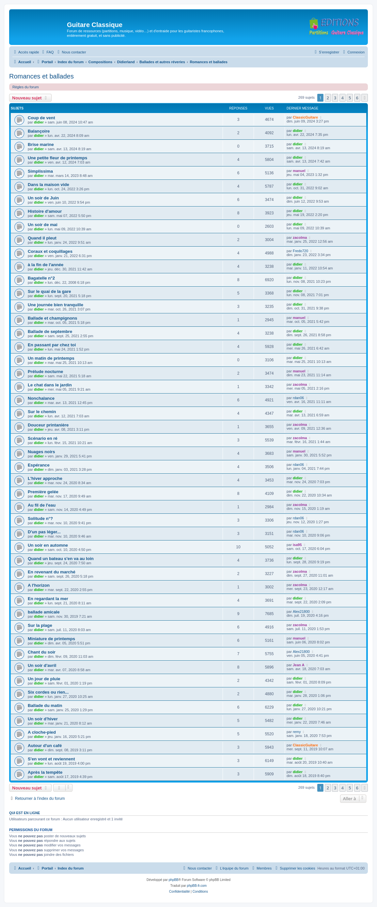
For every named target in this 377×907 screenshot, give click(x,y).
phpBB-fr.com (197, 885)
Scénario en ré (42, 438)
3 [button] (335, 98)
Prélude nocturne (45, 371)
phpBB (174, 880)
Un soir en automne (48, 545)
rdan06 (298, 398)
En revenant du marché (51, 571)
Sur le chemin (42, 411)
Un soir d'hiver (43, 718)
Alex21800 (301, 611)
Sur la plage (40, 625)
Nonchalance (41, 398)
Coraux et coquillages (50, 251)
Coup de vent (41, 117)
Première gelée (43, 491)
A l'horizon (39, 585)
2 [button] (328, 98)
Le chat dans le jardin (50, 384)
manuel (299, 171)
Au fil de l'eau (41, 505)
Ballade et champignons (52, 318)
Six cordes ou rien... (48, 692)
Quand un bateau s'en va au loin (61, 558)
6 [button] (357, 98)
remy (297, 732)
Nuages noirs (41, 451)
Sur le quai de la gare (49, 291)
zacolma (300, 237)
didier (39, 122)
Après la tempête (45, 772)
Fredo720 (300, 251)
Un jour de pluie (44, 678)
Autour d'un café (45, 745)
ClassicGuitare (305, 117)
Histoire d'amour (45, 211)
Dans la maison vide (48, 184)
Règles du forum (25, 87)
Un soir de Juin (43, 197)
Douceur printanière (48, 425)
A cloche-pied (42, 732)
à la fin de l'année (45, 264)
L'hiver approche (45, 478)
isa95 (297, 545)
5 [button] (350, 98)
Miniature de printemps (51, 638)
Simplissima (40, 171)
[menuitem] (47, 52)
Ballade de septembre (50, 331)
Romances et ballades (41, 76)
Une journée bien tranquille (55, 304)
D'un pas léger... (44, 531)
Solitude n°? (40, 518)
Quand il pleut (42, 238)
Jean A (299, 665)
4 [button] (342, 98)
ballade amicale (44, 612)
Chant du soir (41, 652)
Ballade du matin (45, 705)
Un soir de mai (42, 224)
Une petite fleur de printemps (57, 157)
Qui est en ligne (24, 813)
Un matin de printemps (51, 358)
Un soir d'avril (42, 665)
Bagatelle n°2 (41, 278)
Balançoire (39, 131)
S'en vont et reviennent (51, 758)
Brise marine (41, 144)
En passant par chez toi (52, 344)
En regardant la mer (48, 598)
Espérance (39, 465)
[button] (364, 98)
